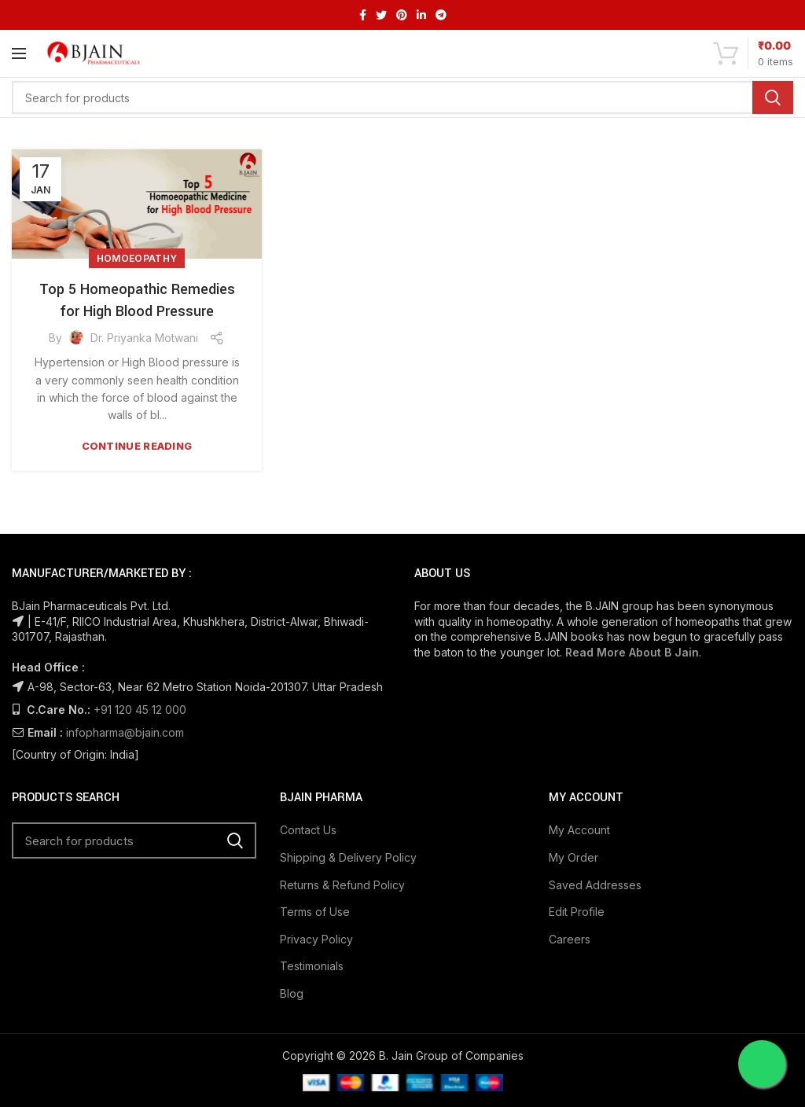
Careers (569, 939)
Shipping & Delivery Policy (348, 857)
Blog (291, 993)
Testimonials (312, 966)
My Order (573, 857)
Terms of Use (315, 911)
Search (772, 97)
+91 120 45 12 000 (140, 709)
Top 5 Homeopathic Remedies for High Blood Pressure (137, 300)
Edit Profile (577, 911)
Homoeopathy (137, 258)
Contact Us (308, 830)
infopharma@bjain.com (125, 732)
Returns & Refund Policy (342, 885)
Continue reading (137, 446)
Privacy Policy (316, 939)
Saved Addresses (595, 885)
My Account (579, 830)
